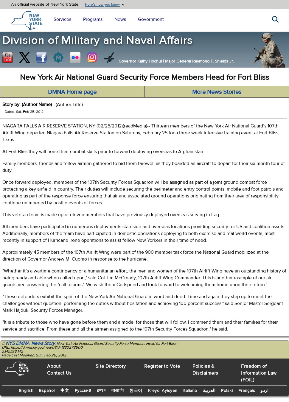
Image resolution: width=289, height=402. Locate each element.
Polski (227, 390)
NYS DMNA (17, 343)
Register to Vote (162, 366)
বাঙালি (117, 390)
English (26, 390)
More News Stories (216, 92)
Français (246, 390)
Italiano (190, 390)
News (120, 19)
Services (62, 19)
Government (151, 19)
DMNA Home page (72, 92)
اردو (264, 390)
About (54, 366)
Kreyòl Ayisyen (163, 390)
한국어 (135, 390)
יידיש (101, 390)
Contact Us (59, 373)
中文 (64, 390)
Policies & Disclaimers (205, 369)
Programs (92, 19)
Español (47, 390)
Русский (83, 390)
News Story (43, 343)
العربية (209, 390)
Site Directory (111, 366)
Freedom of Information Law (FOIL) (259, 373)
